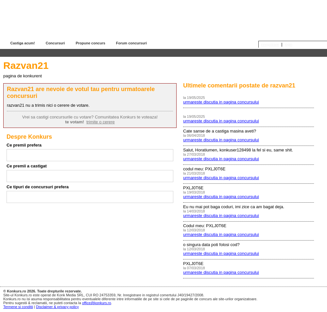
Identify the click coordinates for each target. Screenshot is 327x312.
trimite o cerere (100, 121)
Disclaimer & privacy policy (57, 307)
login (288, 44)
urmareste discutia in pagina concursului (221, 102)
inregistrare (270, 44)
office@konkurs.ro (96, 303)
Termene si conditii (18, 307)
